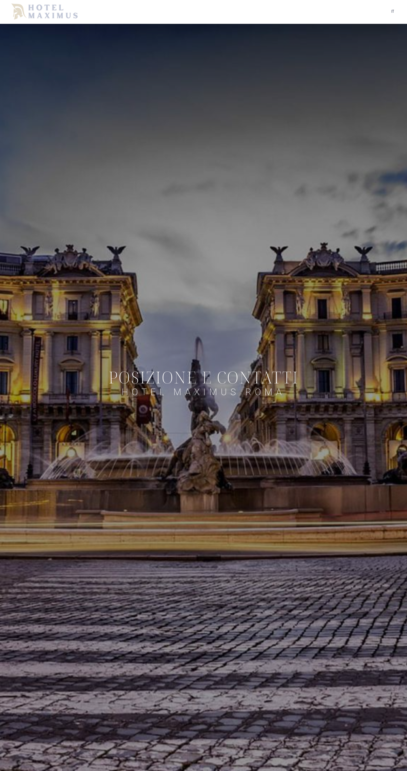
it (392, 11)
